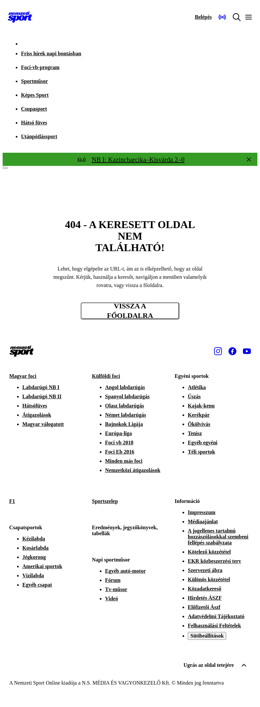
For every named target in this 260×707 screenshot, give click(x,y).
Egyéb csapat (37, 585)
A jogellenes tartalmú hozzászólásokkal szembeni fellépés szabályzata (218, 536)
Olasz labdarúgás (124, 405)
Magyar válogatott (43, 424)
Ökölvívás (199, 424)
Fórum (112, 580)
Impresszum (201, 512)
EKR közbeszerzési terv (214, 561)
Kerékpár (199, 415)
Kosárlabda (35, 548)
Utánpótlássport (39, 136)
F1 (12, 501)
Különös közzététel (209, 579)
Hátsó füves (34, 122)
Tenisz (195, 433)
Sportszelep (105, 501)
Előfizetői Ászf (204, 607)
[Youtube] (247, 351)
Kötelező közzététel (209, 552)
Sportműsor (34, 81)
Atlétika (197, 387)
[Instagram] (218, 351)
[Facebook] (232, 351)
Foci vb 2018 (119, 442)
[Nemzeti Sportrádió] (222, 17)
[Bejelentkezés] (203, 17)
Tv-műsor (116, 589)
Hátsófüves (34, 405)
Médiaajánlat (203, 521)
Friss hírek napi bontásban (51, 53)
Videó (111, 598)
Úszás (194, 396)
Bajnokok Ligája (124, 424)
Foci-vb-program (40, 67)
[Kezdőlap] (20, 17)
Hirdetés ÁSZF (205, 598)
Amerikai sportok (42, 566)
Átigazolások (36, 415)
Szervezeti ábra (205, 570)
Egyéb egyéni (202, 442)
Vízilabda (33, 575)
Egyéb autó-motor (125, 571)
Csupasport (34, 109)
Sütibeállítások (207, 636)
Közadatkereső (204, 588)
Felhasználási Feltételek (214, 625)
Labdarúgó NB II (41, 396)
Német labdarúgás (125, 415)
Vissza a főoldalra (130, 310)
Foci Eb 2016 (119, 452)
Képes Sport (35, 95)
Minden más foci (123, 461)
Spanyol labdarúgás (127, 396)
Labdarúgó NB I (40, 387)
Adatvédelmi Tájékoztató (216, 616)
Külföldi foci (106, 376)
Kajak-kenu (201, 405)
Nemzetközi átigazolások (132, 470)
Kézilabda (33, 538)
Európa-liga (118, 433)
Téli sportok (201, 452)
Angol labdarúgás (125, 387)
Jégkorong (34, 557)
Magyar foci (22, 376)
